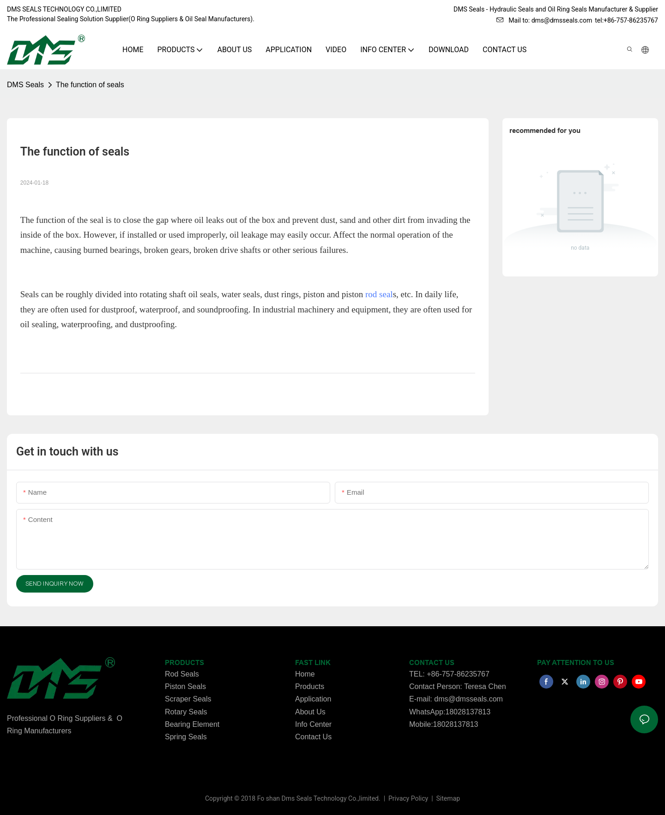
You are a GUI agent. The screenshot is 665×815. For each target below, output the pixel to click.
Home (305, 674)
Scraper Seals (188, 699)
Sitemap (447, 798)
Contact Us (313, 737)
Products (309, 686)
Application (313, 699)
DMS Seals (25, 85)
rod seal (379, 294)
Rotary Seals (186, 712)
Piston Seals (185, 686)
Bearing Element (192, 724)
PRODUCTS (184, 663)
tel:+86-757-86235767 (626, 20)
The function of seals (90, 85)
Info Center (313, 724)
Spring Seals (186, 737)
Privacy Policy (409, 798)
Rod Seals (182, 674)
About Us (310, 712)
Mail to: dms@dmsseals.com (544, 20)
